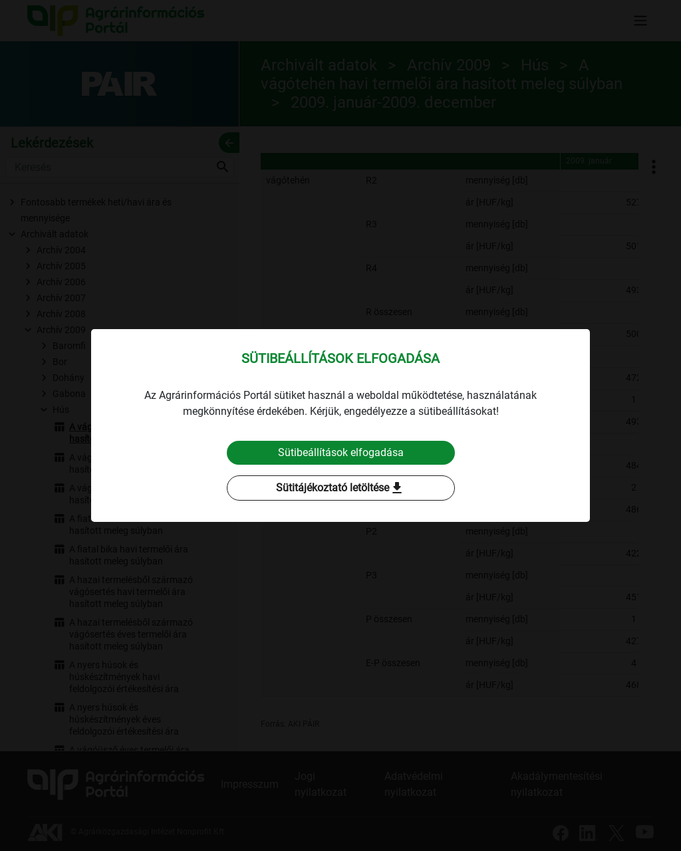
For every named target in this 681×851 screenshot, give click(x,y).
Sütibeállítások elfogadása (341, 452)
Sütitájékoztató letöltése (340, 488)
